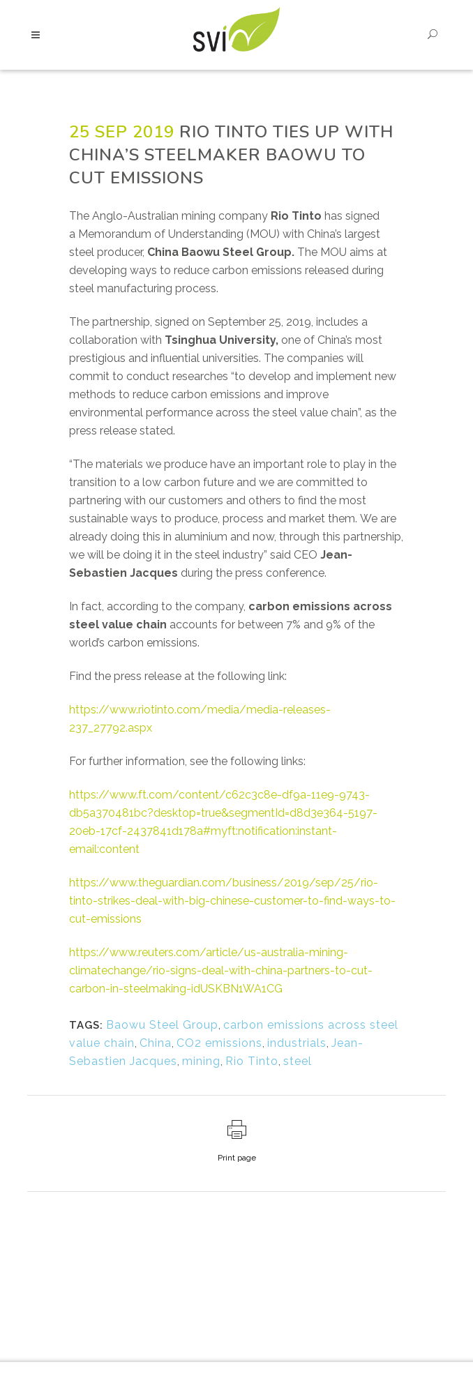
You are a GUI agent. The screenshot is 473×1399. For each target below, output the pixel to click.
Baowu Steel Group (162, 1024)
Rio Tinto (251, 1061)
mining (201, 1061)
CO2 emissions (219, 1043)
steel (297, 1061)
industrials (296, 1043)
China (156, 1043)
